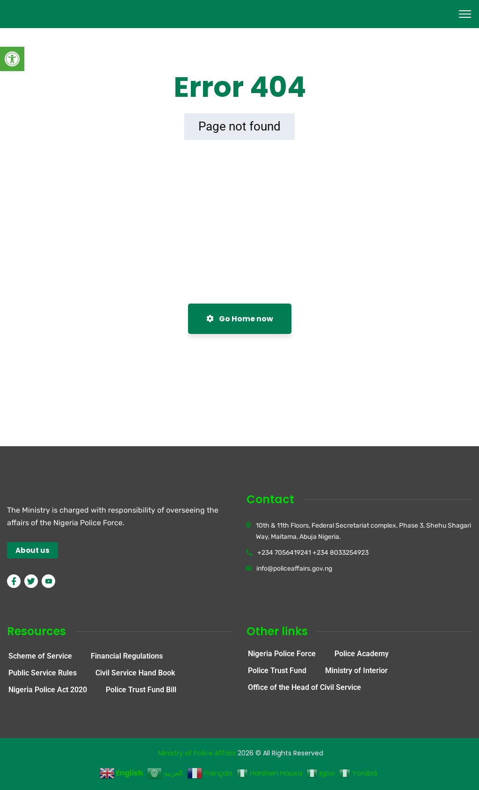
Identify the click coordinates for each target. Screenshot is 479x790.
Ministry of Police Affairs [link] (197, 753)
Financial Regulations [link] (127, 656)
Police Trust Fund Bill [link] (141, 689)
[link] (12, 59)
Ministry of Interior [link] (356, 670)
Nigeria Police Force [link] (282, 653)
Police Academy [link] (361, 653)
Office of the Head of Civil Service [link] (304, 687)
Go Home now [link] (239, 318)
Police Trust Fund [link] (277, 670)
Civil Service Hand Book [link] (135, 672)
